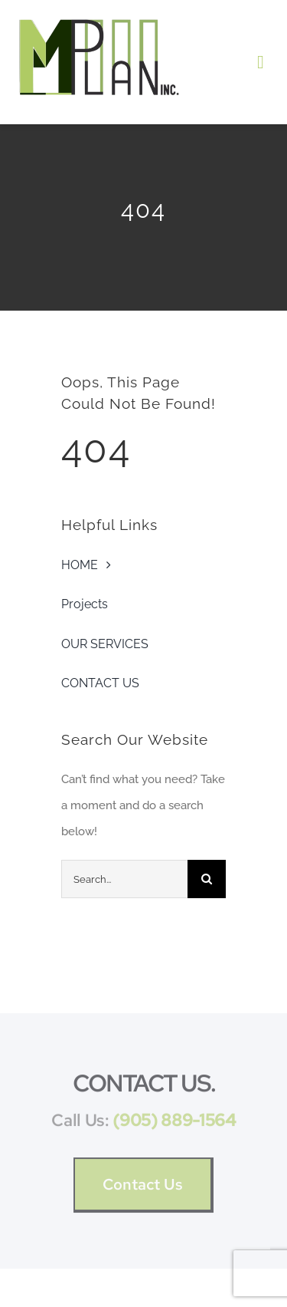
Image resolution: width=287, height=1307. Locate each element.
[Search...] (124, 879)
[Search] (207, 879)
